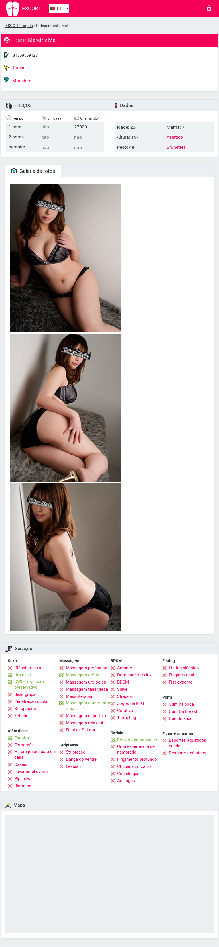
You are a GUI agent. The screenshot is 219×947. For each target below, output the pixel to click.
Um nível (22, 675)
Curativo (125, 710)
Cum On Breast (183, 711)
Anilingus (126, 780)
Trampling (126, 717)
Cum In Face (180, 718)
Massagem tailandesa (87, 689)
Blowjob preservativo (137, 740)
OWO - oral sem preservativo (29, 684)
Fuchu (15, 68)
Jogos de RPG (130, 703)
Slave (122, 689)
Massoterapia (79, 696)
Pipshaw (22, 778)
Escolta (21, 738)
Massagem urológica (86, 682)
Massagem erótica (84, 675)
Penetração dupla (30, 701)
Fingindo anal (181, 675)
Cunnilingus (128, 773)
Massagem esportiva (86, 715)
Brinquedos (25, 708)
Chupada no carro (134, 766)
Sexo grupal (25, 694)
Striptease (75, 752)
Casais (20, 764)
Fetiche (21, 715)
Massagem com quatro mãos (88, 705)
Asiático (175, 137)
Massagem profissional (88, 667)
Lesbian (73, 766)
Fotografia (24, 745)
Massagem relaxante (86, 722)
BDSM (123, 682)
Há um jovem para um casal (35, 754)
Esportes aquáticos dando (187, 743)
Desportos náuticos (187, 753)
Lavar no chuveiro (31, 771)
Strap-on (125, 696)
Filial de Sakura (80, 730)
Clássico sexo (27, 667)
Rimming (22, 785)
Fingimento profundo (137, 759)
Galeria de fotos (33, 171)
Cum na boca (181, 704)
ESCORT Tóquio (19, 25)
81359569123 (25, 55)
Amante (124, 667)
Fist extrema (180, 682)
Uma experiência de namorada (136, 749)
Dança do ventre (81, 759)
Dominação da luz (134, 675)
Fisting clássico (184, 667)
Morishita (17, 79)
